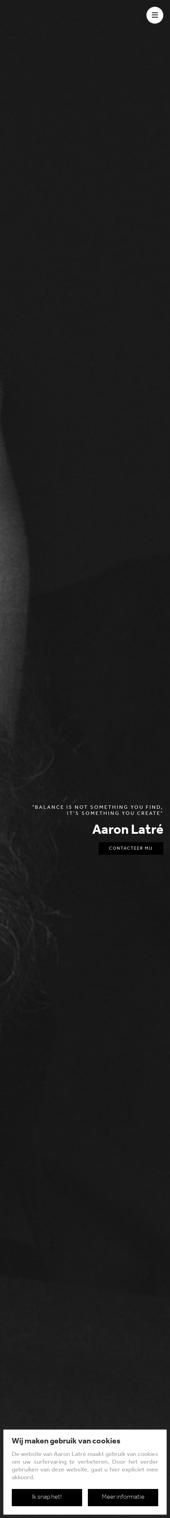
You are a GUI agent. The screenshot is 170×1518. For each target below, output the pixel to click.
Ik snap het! (47, 1497)
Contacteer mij (131, 849)
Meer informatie (123, 1497)
